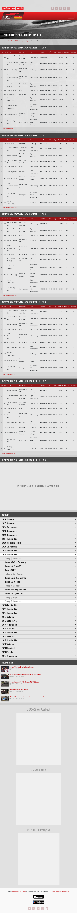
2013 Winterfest (39, 636)
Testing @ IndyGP (40, 597)
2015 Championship (39, 613)
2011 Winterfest (39, 652)
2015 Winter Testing (39, 620)
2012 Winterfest (39, 644)
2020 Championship (39, 546)
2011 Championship (39, 648)
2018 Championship (21, 41)
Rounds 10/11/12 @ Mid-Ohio (40, 589)
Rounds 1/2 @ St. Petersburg (40, 562)
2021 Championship (39, 538)
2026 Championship (39, 519)
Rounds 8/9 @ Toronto (40, 581)
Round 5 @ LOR (40, 570)
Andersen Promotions (19, 891)
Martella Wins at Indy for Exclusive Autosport (22, 667)
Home (3, 41)
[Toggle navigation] (71, 16)
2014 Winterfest (39, 628)
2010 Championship (39, 656)
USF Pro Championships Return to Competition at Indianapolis (27, 697)
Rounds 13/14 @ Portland (40, 593)
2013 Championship (39, 632)
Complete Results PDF (9, 128)
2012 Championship (39, 640)
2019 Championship (39, 550)
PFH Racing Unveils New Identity (19, 689)
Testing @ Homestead (40, 558)
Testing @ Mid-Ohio (40, 585)
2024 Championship (39, 527)
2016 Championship (39, 609)
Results (10, 41)
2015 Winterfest (39, 616)
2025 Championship (39, 523)
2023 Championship (39, 531)
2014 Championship (39, 624)
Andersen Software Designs (60, 891)
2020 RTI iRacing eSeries (39, 542)
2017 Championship (39, 605)
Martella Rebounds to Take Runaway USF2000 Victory (25, 682)
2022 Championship (39, 535)
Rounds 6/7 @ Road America (40, 577)
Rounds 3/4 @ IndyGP (40, 566)
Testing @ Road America (40, 574)
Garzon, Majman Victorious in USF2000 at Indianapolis (25, 674)
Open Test (34, 41)
